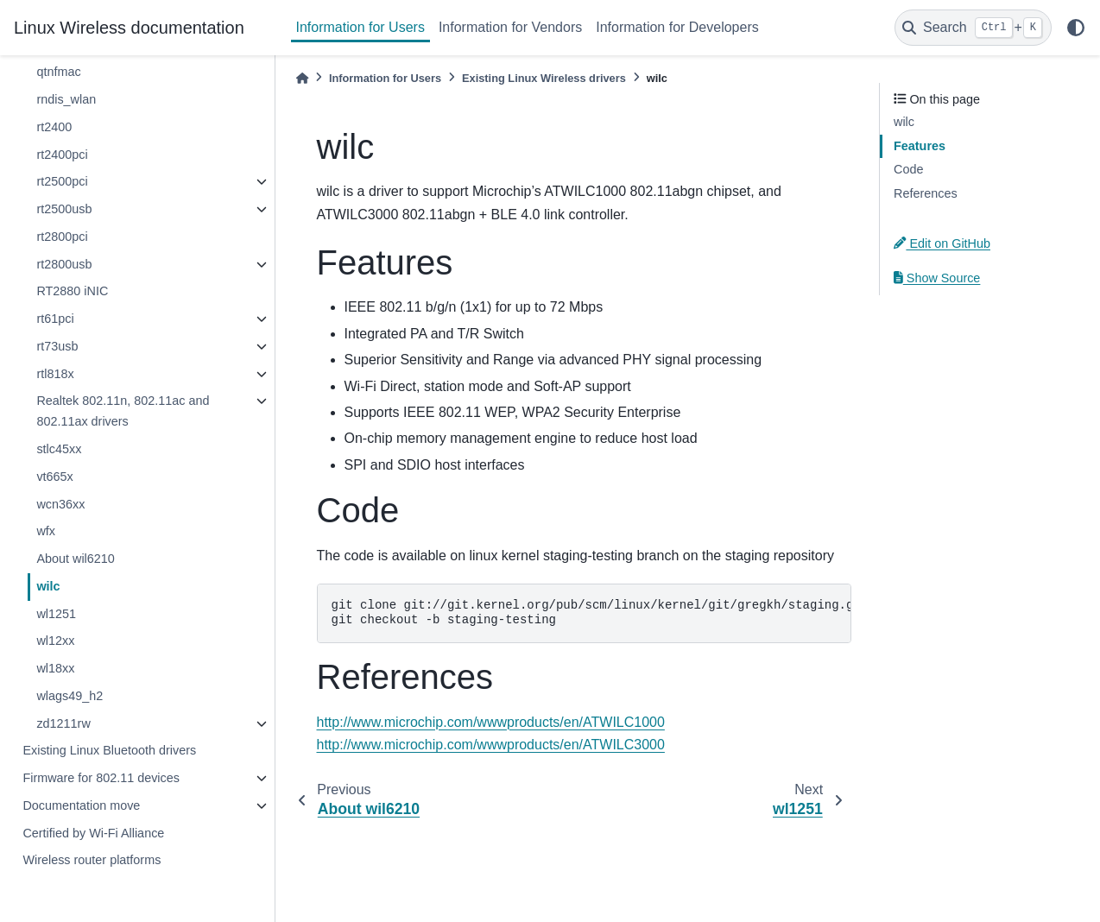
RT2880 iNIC (72, 291)
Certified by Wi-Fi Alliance (93, 833)
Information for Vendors (510, 27)
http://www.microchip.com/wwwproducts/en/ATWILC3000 (491, 744)
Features (919, 146)
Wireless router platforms (91, 860)
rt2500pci (61, 181)
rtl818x (54, 374)
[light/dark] (1075, 27)
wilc (48, 586)
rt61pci (54, 318)
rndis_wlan (66, 99)
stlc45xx (58, 449)
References (926, 193)
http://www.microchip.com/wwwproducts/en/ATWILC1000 (491, 722)
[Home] (302, 78)
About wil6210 (75, 558)
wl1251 (56, 614)
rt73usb (57, 346)
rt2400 (54, 127)
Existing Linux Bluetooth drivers (109, 750)
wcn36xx (60, 504)
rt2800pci (61, 236)
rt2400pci (61, 154)
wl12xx (55, 640)
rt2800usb (64, 264)
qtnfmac (58, 72)
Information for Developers (677, 27)
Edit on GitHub (942, 243)
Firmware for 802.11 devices (101, 778)
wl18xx (55, 668)
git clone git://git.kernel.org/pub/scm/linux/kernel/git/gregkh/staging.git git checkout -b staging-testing (592, 613)
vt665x (54, 476)
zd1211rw (63, 723)
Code (908, 169)
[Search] (973, 27)
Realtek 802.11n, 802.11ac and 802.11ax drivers (122, 411)
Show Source (937, 278)
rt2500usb (64, 209)
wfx (45, 531)
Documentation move (81, 805)
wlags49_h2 (69, 696)
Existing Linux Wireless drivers (544, 78)
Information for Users (360, 27)
